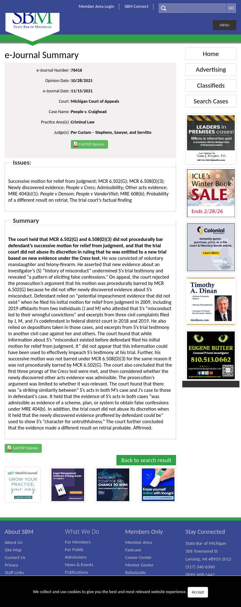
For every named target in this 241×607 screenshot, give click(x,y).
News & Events (79, 564)
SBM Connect (136, 6)
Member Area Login (96, 6)
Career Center (138, 557)
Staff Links (14, 572)
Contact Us (15, 557)
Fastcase (133, 550)
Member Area (138, 542)
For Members (78, 542)
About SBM (19, 531)
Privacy (11, 565)
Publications (76, 572)
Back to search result (146, 460)
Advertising (211, 69)
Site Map (13, 550)
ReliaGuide (135, 572)
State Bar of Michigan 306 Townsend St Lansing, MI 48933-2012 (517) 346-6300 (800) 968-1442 (208, 558)
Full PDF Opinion (88, 144)
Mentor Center (139, 565)
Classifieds (211, 85)
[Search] (192, 8)
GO (231, 8)
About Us (13, 542)
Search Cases (211, 101)
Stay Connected (205, 531)
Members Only (144, 531)
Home (211, 54)
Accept (198, 592)
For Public (74, 549)
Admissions (76, 557)
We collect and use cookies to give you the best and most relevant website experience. (120, 592)
